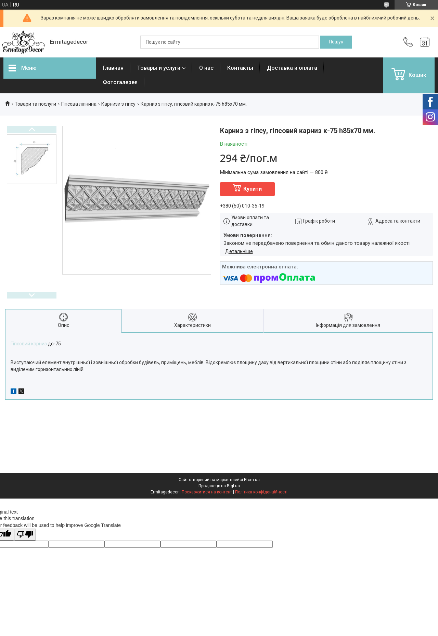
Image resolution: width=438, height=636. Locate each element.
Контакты (240, 68)
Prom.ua (252, 479)
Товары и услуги (158, 68)
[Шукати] (336, 42)
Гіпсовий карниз (29, 343)
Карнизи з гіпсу (118, 104)
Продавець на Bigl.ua (219, 485)
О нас (206, 68)
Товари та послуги (35, 104)
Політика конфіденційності (261, 492)
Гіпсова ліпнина (78, 104)
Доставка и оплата (292, 68)
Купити (252, 189)
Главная (113, 68)
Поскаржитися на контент (207, 492)
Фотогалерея (120, 82)
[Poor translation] (25, 535)
